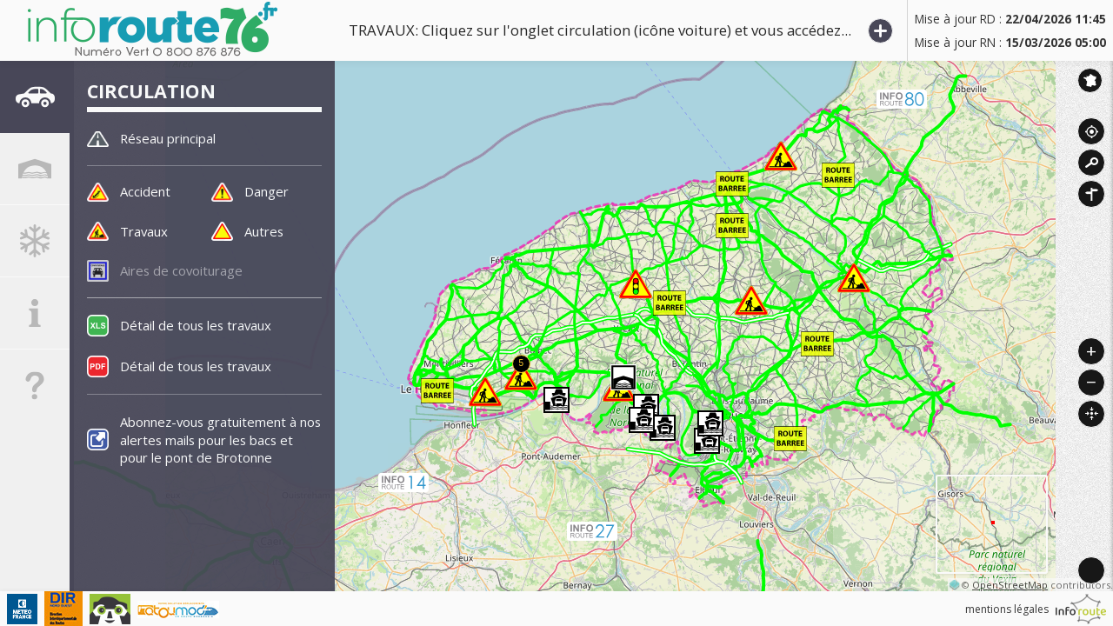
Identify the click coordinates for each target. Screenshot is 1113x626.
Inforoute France (1090, 80)
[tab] (35, 100)
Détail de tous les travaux (199, 326)
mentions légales (1007, 609)
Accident (147, 192)
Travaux (145, 231)
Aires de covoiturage (185, 271)
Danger (267, 192)
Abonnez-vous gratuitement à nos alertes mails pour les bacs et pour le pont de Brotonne (218, 442)
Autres (265, 231)
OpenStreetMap (1010, 584)
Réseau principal (172, 138)
